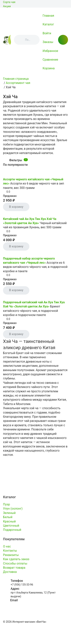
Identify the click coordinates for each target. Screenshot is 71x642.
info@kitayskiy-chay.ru (23, 604)
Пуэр (6, 504)
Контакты (10, 550)
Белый (7, 517)
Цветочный (11, 525)
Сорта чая (9, 2)
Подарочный (12, 530)
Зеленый (9, 513)
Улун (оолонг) (13, 508)
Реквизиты (11, 555)
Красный (9, 521)
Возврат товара (14, 567)
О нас (7, 546)
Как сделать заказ (16, 559)
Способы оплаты (15, 563)
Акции (7, 6)
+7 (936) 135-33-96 (22, 584)
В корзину (16, 207)
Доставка (10, 572)
